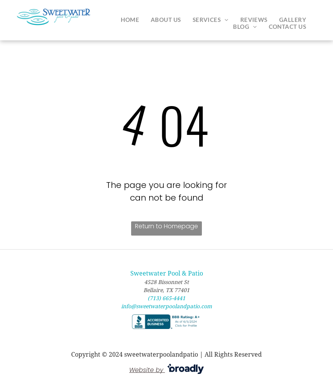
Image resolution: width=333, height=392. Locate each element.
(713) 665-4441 (166, 298)
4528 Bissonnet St (166, 282)
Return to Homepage (166, 226)
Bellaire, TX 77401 (166, 290)
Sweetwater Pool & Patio (166, 273)
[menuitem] (130, 19)
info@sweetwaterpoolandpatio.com (166, 306)
